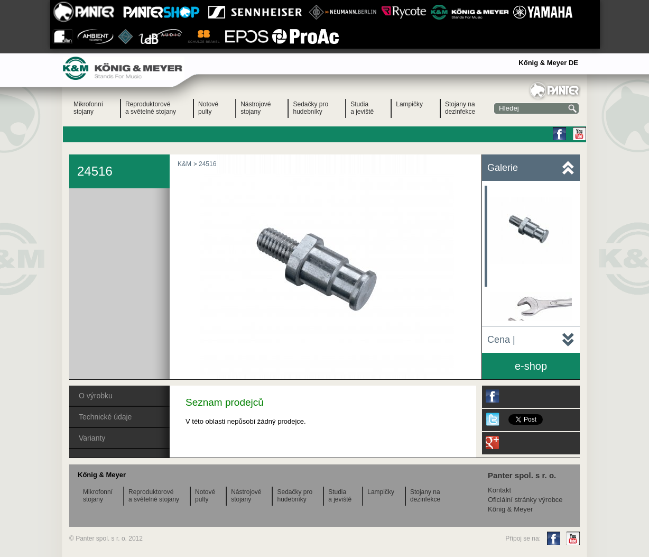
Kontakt (499, 490)
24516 (207, 164)
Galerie (502, 167)
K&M (184, 164)
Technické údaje (105, 417)
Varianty (92, 438)
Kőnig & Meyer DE (548, 63)
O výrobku (96, 395)
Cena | (501, 339)
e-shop (531, 366)
